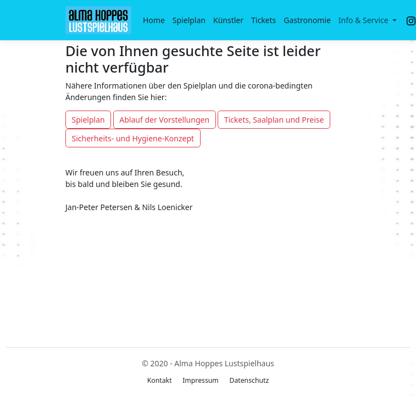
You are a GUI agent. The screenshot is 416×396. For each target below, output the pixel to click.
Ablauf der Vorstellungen (164, 119)
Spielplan (189, 20)
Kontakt (159, 380)
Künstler (228, 20)
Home (154, 20)
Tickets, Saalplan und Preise (274, 119)
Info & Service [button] (365, 20)
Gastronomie (307, 20)
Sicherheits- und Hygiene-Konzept (133, 138)
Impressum (200, 380)
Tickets (263, 20)
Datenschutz (249, 380)
